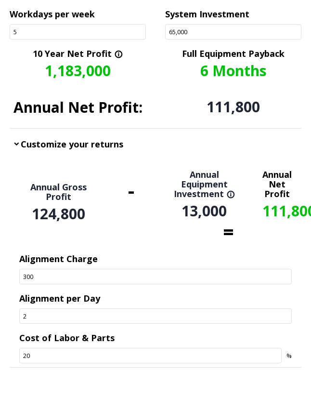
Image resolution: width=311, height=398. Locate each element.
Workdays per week (52, 14)
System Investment (207, 14)
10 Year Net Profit (78, 53)
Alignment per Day (59, 298)
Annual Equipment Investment (204, 184)
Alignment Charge (58, 259)
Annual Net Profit (277, 184)
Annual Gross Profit (58, 191)
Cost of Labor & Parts (67, 338)
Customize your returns (72, 144)
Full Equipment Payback (233, 53)
